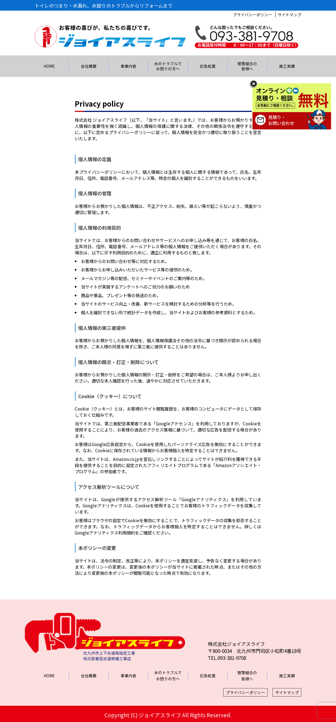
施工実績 (287, 66)
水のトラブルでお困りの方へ (168, 66)
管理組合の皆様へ (247, 66)
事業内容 (128, 66)
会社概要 (89, 66)
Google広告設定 (107, 444)
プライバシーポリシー (252, 14)
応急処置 (208, 66)
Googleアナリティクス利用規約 (105, 532)
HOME (49, 66)
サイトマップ (289, 14)
